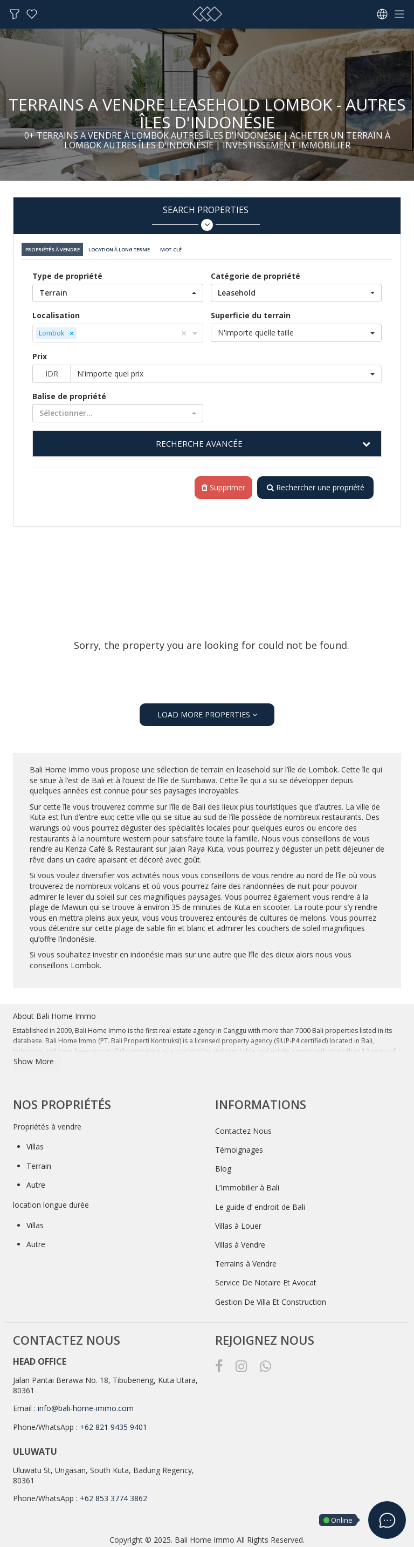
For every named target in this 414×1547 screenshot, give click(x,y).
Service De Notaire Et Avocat (265, 1279)
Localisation (56, 311)
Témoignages (239, 1146)
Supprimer (220, 483)
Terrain (38, 1162)
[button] (117, 288)
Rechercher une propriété (313, 483)
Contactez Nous (243, 1127)
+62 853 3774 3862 (113, 1494)
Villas (35, 1143)
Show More (33, 1057)
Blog (223, 1165)
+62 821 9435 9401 (113, 1423)
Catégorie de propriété (255, 271)
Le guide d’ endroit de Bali (260, 1203)
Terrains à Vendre (246, 1260)
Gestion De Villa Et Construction (270, 1298)
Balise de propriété (69, 392)
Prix (39, 352)
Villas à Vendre (240, 1241)
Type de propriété (67, 271)
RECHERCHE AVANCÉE (199, 439)
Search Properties (206, 217)
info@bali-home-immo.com (86, 1404)
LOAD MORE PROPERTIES (207, 711)
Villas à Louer (238, 1222)
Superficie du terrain (251, 311)
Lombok (322, 766)
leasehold (254, 766)
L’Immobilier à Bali (247, 1184)
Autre (35, 1181)
